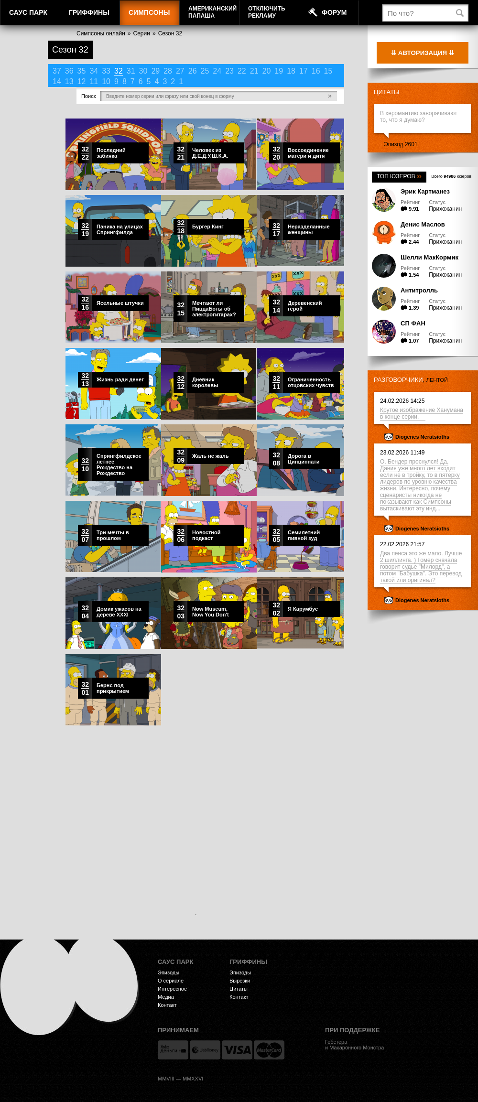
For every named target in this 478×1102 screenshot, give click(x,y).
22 (242, 71)
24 (217, 71)
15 (328, 71)
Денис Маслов (423, 224)
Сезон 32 (170, 33)
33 (106, 71)
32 (118, 71)
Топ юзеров (399, 176)
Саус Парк (28, 12)
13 (69, 81)
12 (81, 81)
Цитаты (387, 92)
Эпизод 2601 (401, 144)
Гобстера (336, 1042)
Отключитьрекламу (266, 12)
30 (143, 71)
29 (155, 71)
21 (254, 71)
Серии (141, 33)
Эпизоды (168, 972)
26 (192, 71)
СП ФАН (413, 323)
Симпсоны (149, 12)
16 (316, 71)
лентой (437, 380)
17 (303, 71)
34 (93, 71)
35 (81, 71)
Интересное (172, 989)
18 (291, 71)
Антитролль (419, 290)
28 (167, 71)
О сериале (171, 980)
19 (278, 71)
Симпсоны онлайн (100, 33)
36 (69, 71)
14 (57, 81)
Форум (334, 12)
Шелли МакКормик (429, 257)
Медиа (166, 997)
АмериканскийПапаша (212, 12)
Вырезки (239, 980)
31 (131, 71)
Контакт (167, 1005)
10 (106, 81)
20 (266, 71)
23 (229, 71)
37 (57, 71)
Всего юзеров (451, 176)
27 (180, 71)
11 (93, 81)
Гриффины (89, 12)
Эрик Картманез (425, 191)
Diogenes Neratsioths (422, 437)
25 (205, 71)
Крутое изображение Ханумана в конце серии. (421, 413)
